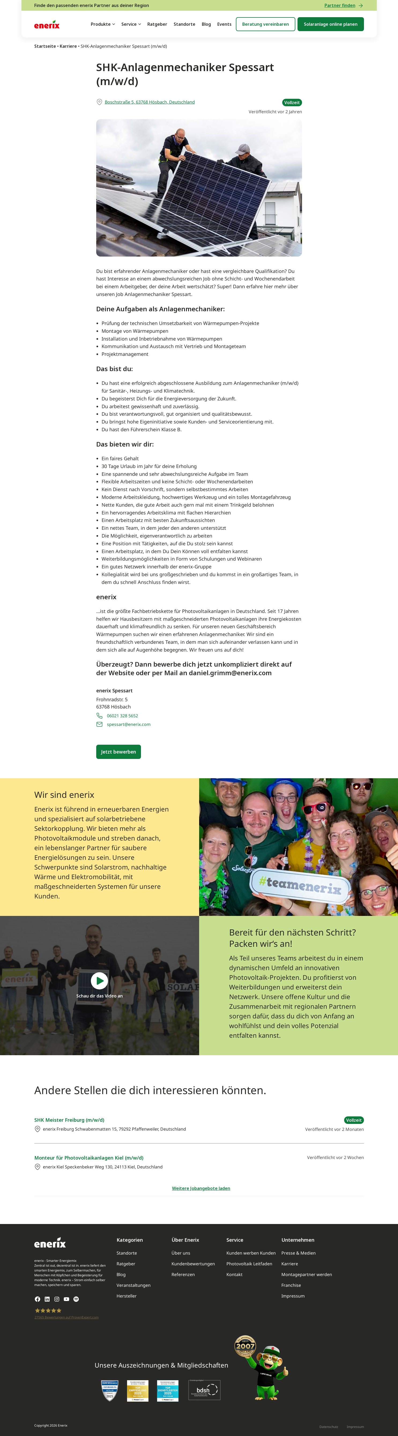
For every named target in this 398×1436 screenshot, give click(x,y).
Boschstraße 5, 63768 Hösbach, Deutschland (150, 102)
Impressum (293, 1296)
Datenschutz (328, 1426)
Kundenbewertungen (193, 1264)
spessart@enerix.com (129, 724)
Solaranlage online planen (331, 24)
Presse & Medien (298, 1253)
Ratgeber (157, 24)
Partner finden (344, 5)
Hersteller (127, 1296)
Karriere (68, 46)
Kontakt (234, 1274)
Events (224, 24)
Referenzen (183, 1274)
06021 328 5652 (122, 716)
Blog (206, 24)
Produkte (101, 24)
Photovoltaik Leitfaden (249, 1264)
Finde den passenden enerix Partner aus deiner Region (91, 5)
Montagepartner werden (306, 1274)
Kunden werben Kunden (251, 1253)
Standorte (184, 24)
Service (129, 24)
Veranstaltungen (134, 1285)
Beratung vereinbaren (265, 24)
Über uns (181, 1253)
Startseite (45, 46)
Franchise (291, 1285)
